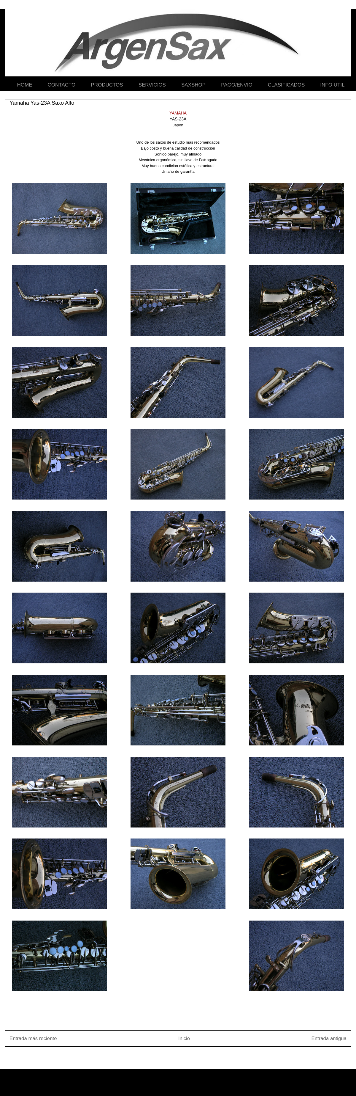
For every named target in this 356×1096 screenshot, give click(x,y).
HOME (24, 85)
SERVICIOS (152, 85)
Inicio (184, 1038)
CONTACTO (62, 85)
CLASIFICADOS (286, 85)
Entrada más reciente (33, 1038)
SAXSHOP (193, 85)
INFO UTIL (332, 85)
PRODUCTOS (107, 85)
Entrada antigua (329, 1038)
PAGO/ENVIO (236, 85)
